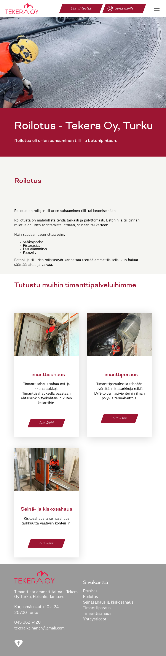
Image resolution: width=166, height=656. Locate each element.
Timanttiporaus (97, 608)
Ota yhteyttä (81, 8)
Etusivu (90, 591)
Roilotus (90, 597)
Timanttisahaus (97, 614)
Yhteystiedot (94, 619)
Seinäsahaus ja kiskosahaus (108, 603)
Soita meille (120, 8)
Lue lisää (46, 423)
